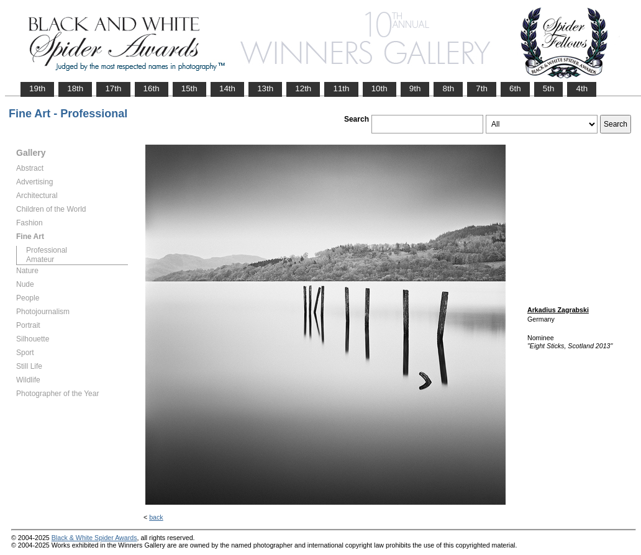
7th (481, 88)
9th (415, 88)
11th (341, 88)
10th (379, 88)
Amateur (40, 259)
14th (227, 88)
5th (548, 88)
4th (581, 88)
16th (151, 88)
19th (37, 88)
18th (75, 88)
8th (448, 88)
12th (303, 88)
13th (265, 88)
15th (189, 88)
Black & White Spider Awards (94, 537)
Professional (46, 250)
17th (113, 88)
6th (515, 88)
